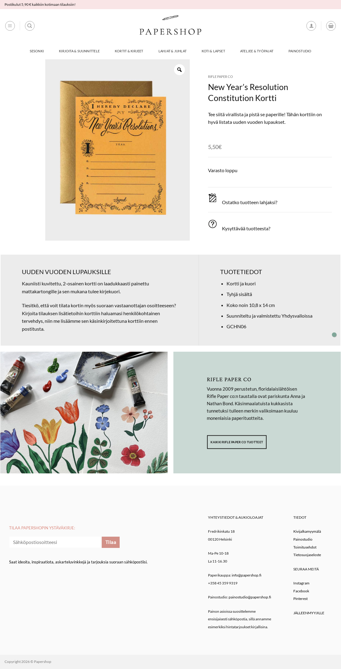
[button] (10, 26)
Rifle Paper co (220, 76)
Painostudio (299, 51)
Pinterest (300, 598)
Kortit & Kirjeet (129, 51)
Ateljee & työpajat (256, 51)
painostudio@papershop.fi (250, 597)
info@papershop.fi (246, 575)
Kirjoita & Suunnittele (79, 51)
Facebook (301, 591)
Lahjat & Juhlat (172, 51)
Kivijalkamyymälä (307, 531)
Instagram (301, 583)
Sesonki (37, 51)
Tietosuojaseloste (307, 554)
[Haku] (30, 26)
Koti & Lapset (213, 51)
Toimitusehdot (304, 547)
